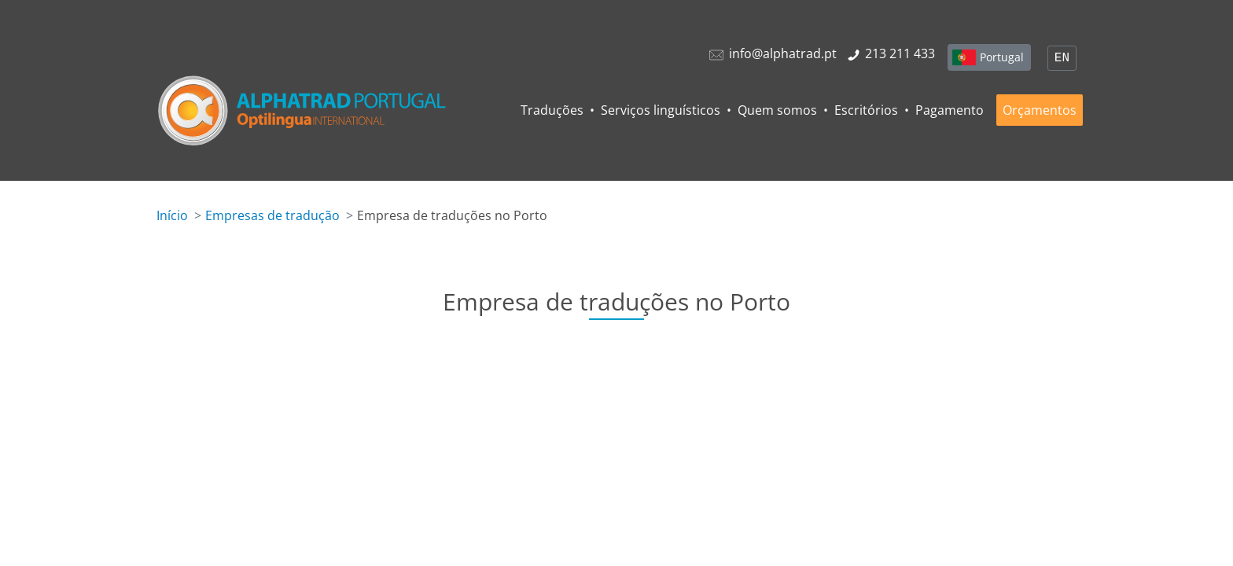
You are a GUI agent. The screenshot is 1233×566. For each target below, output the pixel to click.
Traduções (552, 110)
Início (172, 215)
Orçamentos (1040, 110)
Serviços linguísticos (660, 110)
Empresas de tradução (272, 215)
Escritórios (866, 110)
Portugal (1002, 57)
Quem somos (777, 110)
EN (1061, 58)
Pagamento (949, 110)
